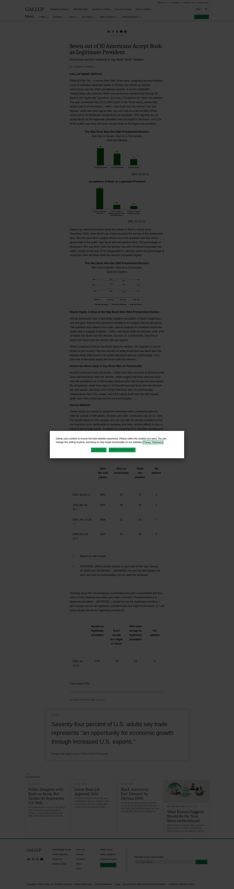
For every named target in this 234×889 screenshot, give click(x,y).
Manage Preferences (122, 450)
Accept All (98, 450)
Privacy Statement (153, 442)
